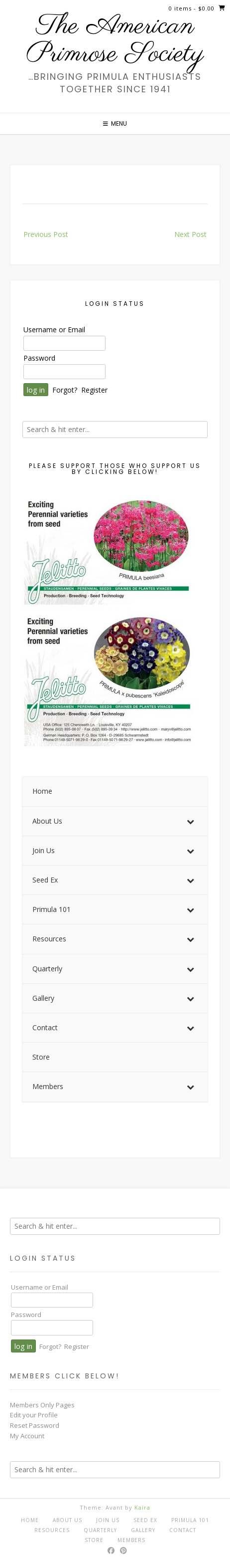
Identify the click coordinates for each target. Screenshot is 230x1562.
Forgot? (64, 390)
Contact (182, 1530)
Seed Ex (145, 1520)
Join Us (107, 1520)
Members (131, 1540)
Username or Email (54, 329)
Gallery (143, 1530)
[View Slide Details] (109, 622)
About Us (67, 1520)
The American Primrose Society (115, 40)
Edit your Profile (34, 1414)
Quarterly (100, 1530)
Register (94, 390)
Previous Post (45, 234)
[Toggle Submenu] (190, 821)
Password (39, 358)
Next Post (190, 234)
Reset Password (34, 1425)
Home (30, 1520)
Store (94, 1540)
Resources (52, 1530)
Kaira (142, 1507)
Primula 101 (190, 1520)
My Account (27, 1435)
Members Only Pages (42, 1404)
